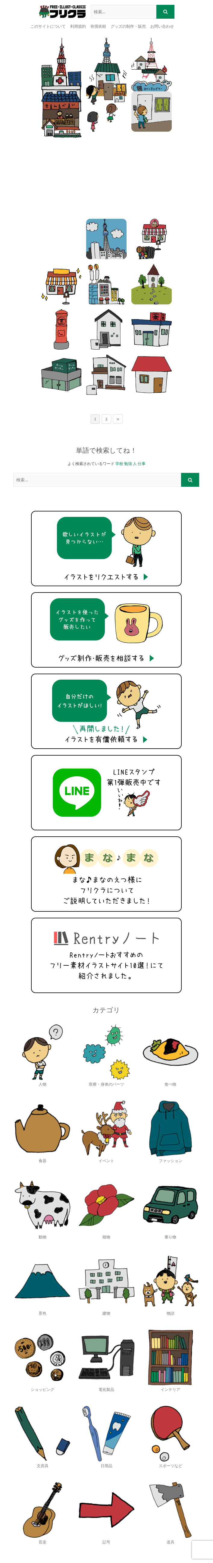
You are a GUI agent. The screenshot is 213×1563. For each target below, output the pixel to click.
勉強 (128, 375)
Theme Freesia (102, 1550)
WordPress (154, 1550)
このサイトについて (48, 26)
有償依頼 (98, 26)
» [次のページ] (118, 330)
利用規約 (78, 26)
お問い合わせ (162, 26)
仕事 (142, 375)
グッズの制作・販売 (128, 26)
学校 (119, 375)
